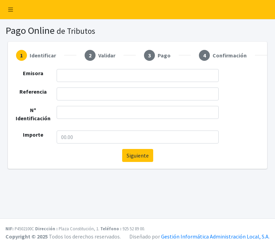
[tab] (36, 55)
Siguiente (138, 155)
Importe (33, 134)
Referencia (33, 91)
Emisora (33, 73)
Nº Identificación (33, 114)
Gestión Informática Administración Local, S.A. (215, 236)
